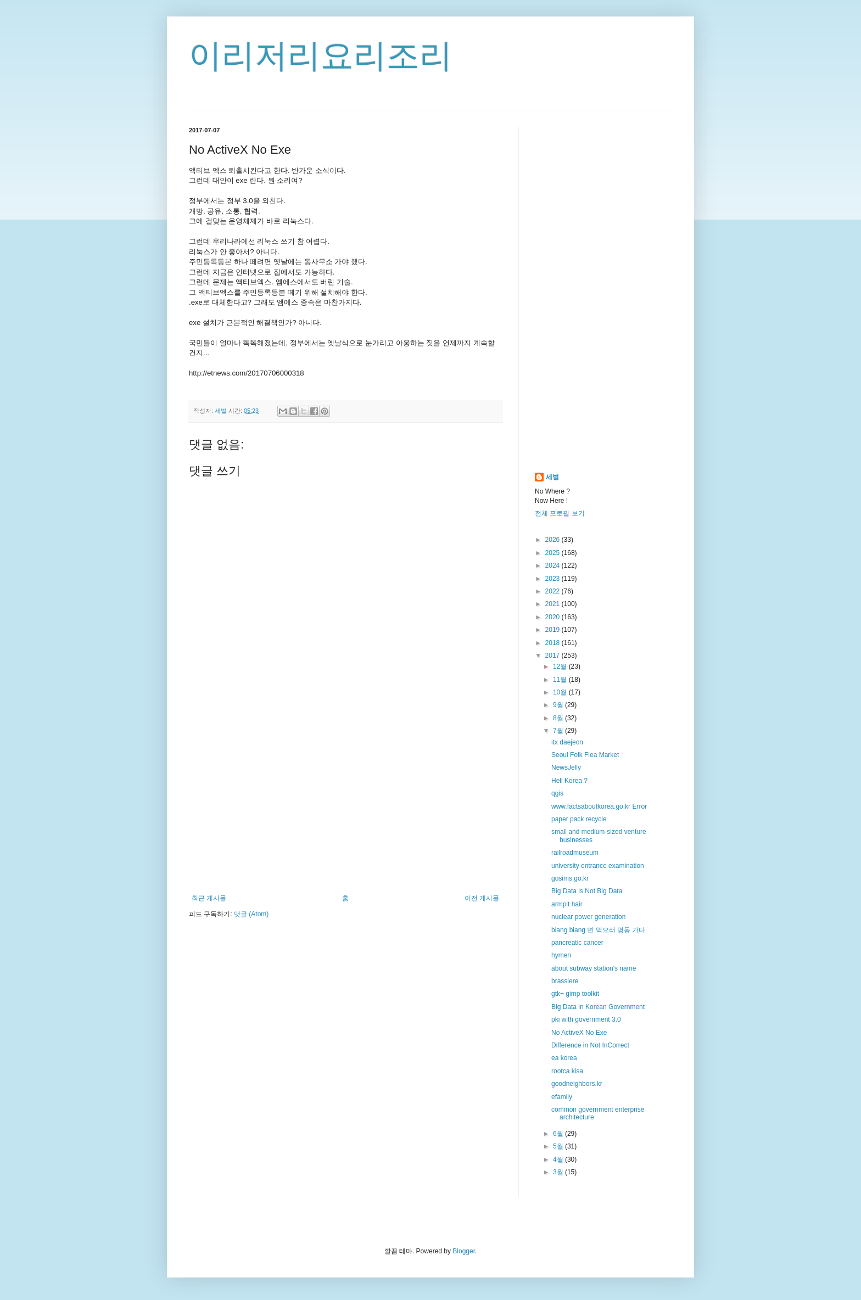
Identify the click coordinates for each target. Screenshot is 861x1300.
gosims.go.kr (570, 878)
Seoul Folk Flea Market (585, 755)
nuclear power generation (588, 917)
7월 (559, 731)
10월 (561, 692)
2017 (553, 655)
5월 (559, 1146)
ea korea (564, 1058)
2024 (553, 565)
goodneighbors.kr (576, 1084)
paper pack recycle (579, 819)
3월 (559, 1172)
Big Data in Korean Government (598, 1007)
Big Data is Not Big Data (586, 891)
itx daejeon (567, 742)
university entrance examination (597, 866)
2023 (553, 578)
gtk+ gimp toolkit (575, 994)
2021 (553, 604)
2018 (553, 643)
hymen (561, 955)
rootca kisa (567, 1071)
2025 (553, 553)
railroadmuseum (575, 852)
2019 (553, 630)
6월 (559, 1134)
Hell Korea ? (569, 781)
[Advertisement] (345, 804)
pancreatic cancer (577, 942)
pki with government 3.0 (586, 1019)
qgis (557, 793)
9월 (559, 705)
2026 (553, 539)
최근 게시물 (209, 898)
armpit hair (567, 904)
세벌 (552, 477)
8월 (559, 718)
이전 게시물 (482, 898)
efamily (561, 1097)
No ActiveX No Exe (579, 1032)
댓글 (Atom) (251, 914)
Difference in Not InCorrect (590, 1045)
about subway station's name (593, 968)
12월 (561, 666)
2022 (553, 591)
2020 (553, 617)
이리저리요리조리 (320, 55)
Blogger (463, 1251)
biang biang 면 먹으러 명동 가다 (598, 930)
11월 (561, 679)
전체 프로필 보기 (560, 513)
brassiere (564, 981)
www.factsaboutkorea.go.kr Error (599, 806)
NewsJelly (566, 767)
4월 (559, 1159)
